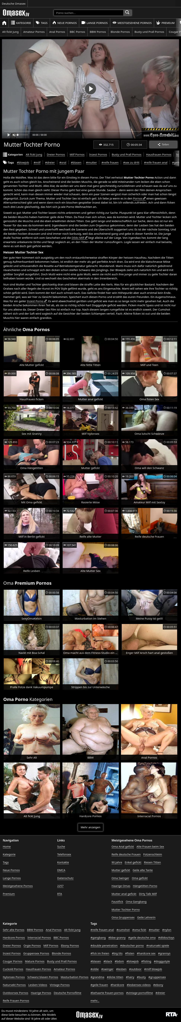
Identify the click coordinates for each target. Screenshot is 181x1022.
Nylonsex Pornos (14, 977)
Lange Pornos (94, 23)
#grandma (97, 977)
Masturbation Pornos (74, 977)
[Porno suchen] (89, 13)
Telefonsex (64, 854)
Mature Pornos (34, 961)
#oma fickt (139, 930)
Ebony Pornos (70, 945)
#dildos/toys (166, 937)
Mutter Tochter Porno (125, 909)
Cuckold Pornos (13, 969)
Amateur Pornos (34, 32)
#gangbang (98, 937)
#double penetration (104, 945)
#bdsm (119, 961)
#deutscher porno (132, 945)
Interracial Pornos (39, 937)
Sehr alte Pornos (13, 930)
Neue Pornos (64, 23)
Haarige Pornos (41, 993)
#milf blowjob (153, 969)
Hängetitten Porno (145, 886)
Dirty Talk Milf (148, 894)
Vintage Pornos (60, 985)
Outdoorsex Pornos (15, 993)
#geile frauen (99, 985)
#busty (141, 977)
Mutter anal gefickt (123, 894)
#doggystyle (162, 961)
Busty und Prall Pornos (149, 32)
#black (108, 961)
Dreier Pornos (56, 154)
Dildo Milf (78, 238)
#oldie (94, 969)
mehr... (94, 1000)
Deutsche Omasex (14, 3)
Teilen (163, 144)
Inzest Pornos (98, 154)
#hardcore (117, 985)
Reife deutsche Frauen (126, 854)
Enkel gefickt (133, 862)
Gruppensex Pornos (36, 953)
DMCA (61, 870)
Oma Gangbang (136, 901)
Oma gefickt (140, 878)
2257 (60, 886)
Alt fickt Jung (10, 32)
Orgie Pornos (32, 945)
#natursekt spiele (157, 945)
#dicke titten (115, 977)
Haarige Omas (120, 886)
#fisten (129, 953)
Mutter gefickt (120, 870)
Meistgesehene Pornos (132, 23)
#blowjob (23, 162)
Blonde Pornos (120, 32)
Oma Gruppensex (123, 917)
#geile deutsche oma (142, 937)
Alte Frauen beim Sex (150, 846)
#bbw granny (117, 937)
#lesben (121, 969)
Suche (61, 846)
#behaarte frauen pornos (107, 993)
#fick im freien (99, 953)
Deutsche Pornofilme (67, 993)
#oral (62, 162)
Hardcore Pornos (14, 937)
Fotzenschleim (152, 854)
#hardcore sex (146, 953)
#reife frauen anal (155, 162)
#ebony (158, 985)
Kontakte (63, 862)
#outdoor (135, 969)
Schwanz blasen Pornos (42, 977)
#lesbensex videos (139, 985)
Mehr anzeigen (90, 827)
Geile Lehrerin (146, 917)
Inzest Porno (35, 301)
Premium (165, 23)
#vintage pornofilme (139, 993)
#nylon (166, 930)
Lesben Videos (37, 985)
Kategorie (21, 23)
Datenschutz (65, 878)
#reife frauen (110, 162)
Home (7, 846)
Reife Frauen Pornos (16, 1000)
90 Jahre (116, 862)
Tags (42, 23)
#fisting (146, 961)
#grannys (164, 953)
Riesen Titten (152, 862)
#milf (37, 162)
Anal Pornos (57, 32)
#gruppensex (157, 977)
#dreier (50, 162)
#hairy (130, 977)
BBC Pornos (77, 32)
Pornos (137, 198)
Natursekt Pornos (14, 985)
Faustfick (117, 901)
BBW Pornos (98, 32)
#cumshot (123, 930)
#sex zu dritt (131, 162)
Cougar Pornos (12, 961)
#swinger (107, 969)
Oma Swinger (120, 878)
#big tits (117, 953)
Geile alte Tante (143, 870)
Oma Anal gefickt (122, 846)
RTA (59, 894)
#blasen (76, 162)
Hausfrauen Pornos (158, 154)
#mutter (91, 162)
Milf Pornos (77, 154)
